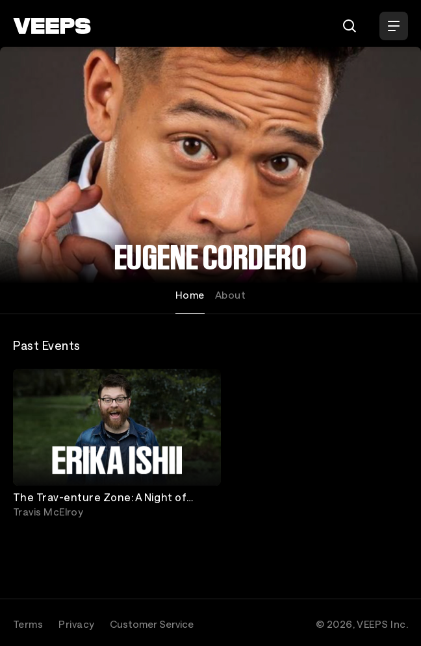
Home (190, 295)
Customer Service (152, 624)
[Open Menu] (393, 26)
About (230, 295)
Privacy (76, 624)
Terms (28, 624)
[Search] (349, 26)
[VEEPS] (52, 26)
